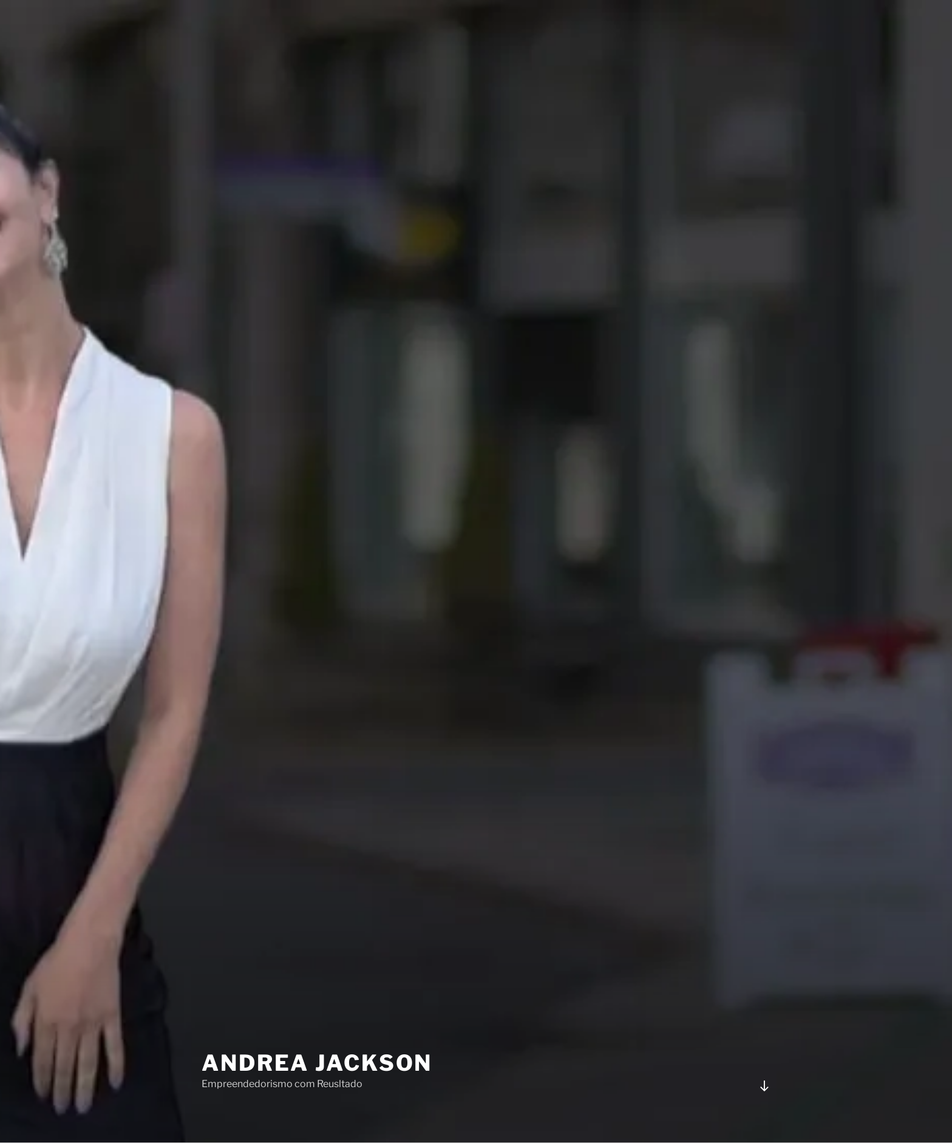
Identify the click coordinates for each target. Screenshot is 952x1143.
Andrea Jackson (317, 1042)
